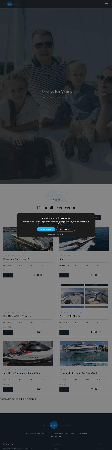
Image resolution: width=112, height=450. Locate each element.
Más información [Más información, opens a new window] (68, 224)
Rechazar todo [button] (66, 229)
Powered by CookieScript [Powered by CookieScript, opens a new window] (56, 234)
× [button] (93, 215)
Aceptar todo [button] (46, 229)
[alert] (56, 225)
